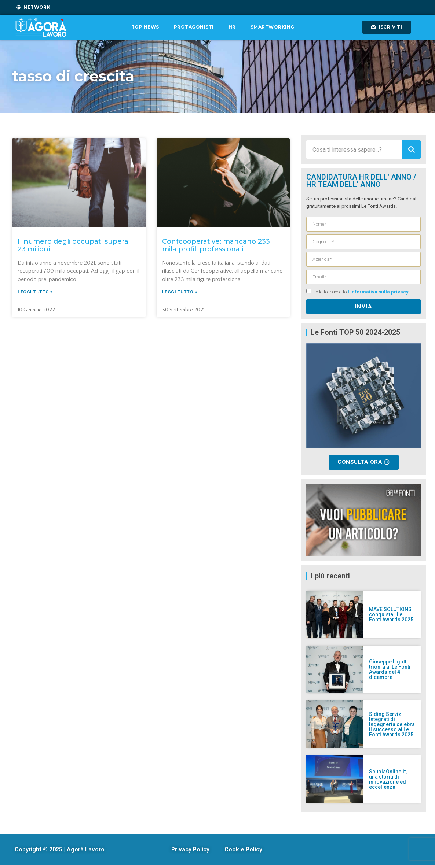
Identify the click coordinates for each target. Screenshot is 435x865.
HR (232, 27)
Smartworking (273, 27)
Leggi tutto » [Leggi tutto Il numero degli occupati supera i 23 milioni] (35, 292)
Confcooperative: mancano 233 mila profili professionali (216, 245)
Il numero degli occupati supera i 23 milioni (75, 245)
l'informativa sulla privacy (378, 292)
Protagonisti (194, 27)
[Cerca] (411, 149)
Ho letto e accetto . (361, 292)
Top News (145, 27)
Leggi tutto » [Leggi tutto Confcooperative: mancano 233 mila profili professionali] (179, 292)
